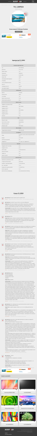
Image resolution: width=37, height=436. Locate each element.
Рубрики (24, 1)
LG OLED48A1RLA (27, 424)
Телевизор (21, 37)
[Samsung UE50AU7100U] (9, 385)
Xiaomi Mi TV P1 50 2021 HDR (27, 408)
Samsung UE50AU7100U (9, 392)
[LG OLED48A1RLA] (27, 417)
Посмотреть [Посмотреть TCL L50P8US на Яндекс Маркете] (9, 37)
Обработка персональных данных (27, 431)
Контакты (31, 429)
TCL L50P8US (9, 369)
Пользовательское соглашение (25, 430)
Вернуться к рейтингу (18, 32)
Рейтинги (10, 1)
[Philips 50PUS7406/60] (9, 401)
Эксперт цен (17, 1)
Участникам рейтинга (8, 434)
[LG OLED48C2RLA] (9, 417)
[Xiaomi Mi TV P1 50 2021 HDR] (27, 401)
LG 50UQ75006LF (27, 392)
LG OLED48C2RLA (9, 424)
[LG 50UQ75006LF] (27, 385)
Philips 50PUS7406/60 (9, 408)
